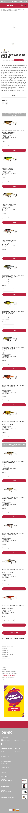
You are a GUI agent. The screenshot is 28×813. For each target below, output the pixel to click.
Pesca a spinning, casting (19, 9)
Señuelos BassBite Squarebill (9, 671)
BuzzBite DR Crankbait (7, 644)
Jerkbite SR (5, 652)
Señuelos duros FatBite (8, 677)
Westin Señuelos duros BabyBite (8, 12)
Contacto (3, 772)
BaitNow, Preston (5, 786)
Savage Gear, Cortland (6, 780)
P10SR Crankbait (6, 660)
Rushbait (4, 669)
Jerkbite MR (5, 650)
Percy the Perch (6, 663)
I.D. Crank (4, 648)
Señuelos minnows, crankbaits (8, 10)
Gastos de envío (5, 759)
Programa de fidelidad (6, 770)
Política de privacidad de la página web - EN (7, 766)
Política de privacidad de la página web (7, 762)
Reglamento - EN (5, 756)
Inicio (2, 9)
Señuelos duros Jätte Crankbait (10, 679)
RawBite (4, 667)
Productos (8, 9)
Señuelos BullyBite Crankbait (9, 673)
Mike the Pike (5, 656)
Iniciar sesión (18, 751)
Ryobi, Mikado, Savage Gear (7, 797)
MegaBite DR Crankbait (7, 654)
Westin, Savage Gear (6, 791)
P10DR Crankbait (6, 658)
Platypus (4, 665)
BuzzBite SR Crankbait (7, 646)
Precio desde (12, 60)
